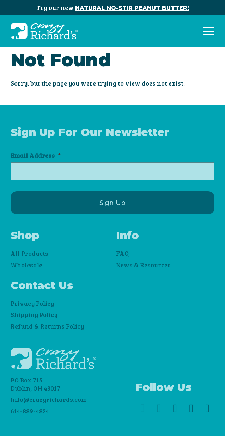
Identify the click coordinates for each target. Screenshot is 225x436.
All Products (29, 253)
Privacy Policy (32, 303)
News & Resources (143, 265)
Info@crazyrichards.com (49, 399)
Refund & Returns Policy (47, 326)
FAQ (122, 253)
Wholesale (26, 265)
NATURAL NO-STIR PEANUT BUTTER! (132, 8)
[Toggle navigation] (209, 31)
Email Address (36, 155)
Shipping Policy (34, 314)
